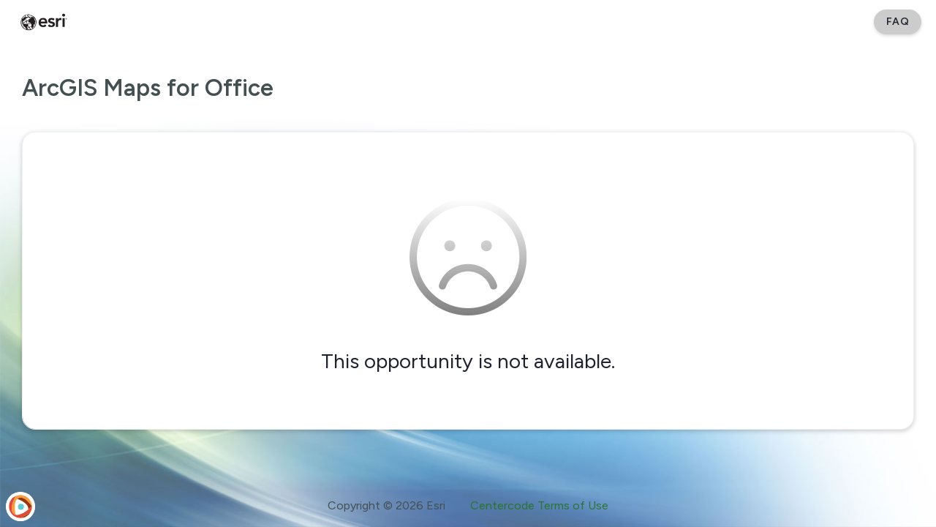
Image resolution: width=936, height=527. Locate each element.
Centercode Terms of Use (539, 505)
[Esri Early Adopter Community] (44, 22)
